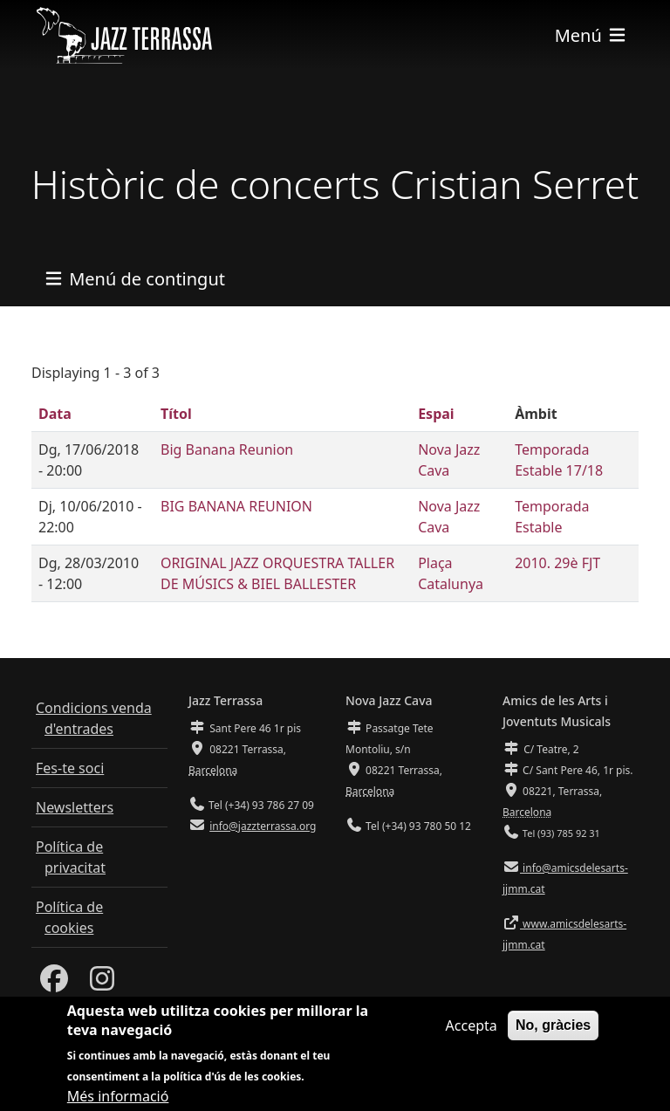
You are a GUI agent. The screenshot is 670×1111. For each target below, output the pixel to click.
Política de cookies (69, 917)
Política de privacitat (71, 857)
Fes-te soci (70, 768)
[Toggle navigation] (591, 35)
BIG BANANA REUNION (236, 506)
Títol (176, 413)
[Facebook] (54, 983)
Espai (436, 413)
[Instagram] (102, 983)
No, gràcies (553, 1033)
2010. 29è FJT (557, 563)
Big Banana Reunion (227, 449)
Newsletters (74, 807)
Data (55, 413)
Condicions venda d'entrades (94, 718)
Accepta (471, 1034)
